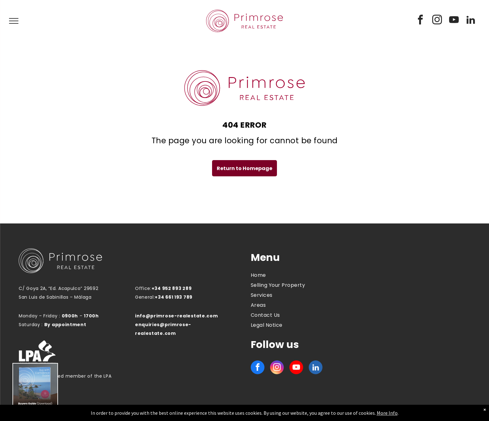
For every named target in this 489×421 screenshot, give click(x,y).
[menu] (14, 21)
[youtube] (454, 20)
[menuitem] (299, 275)
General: (145, 297)
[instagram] (437, 20)
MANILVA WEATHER (414, 275)
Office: (143, 288)
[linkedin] (471, 20)
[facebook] (420, 20)
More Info (387, 413)
